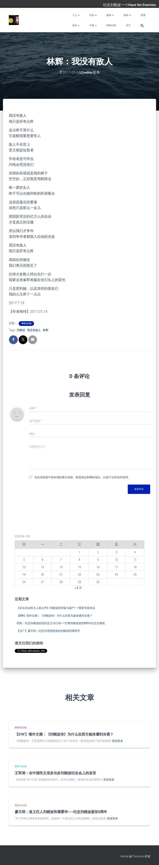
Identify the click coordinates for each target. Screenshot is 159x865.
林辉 (45, 330)
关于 (128, 25)
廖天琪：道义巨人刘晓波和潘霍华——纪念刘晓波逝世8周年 (61, 811)
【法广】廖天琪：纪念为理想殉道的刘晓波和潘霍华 (48, 630)
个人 (76, 15)
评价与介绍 (26, 323)
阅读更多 (117, 740)
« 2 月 (78, 587)
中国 (93, 25)
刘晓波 (21, 330)
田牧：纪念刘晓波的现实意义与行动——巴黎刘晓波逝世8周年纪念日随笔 (61, 623)
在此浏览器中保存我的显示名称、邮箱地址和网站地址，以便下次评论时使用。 (82, 477)
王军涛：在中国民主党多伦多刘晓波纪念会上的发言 (55, 772)
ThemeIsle (138, 856)
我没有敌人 (34, 330)
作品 (93, 15)
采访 (76, 25)
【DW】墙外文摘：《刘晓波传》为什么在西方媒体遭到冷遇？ (54, 615)
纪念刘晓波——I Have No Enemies (129, 5)
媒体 (110, 15)
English (111, 25)
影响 (127, 15)
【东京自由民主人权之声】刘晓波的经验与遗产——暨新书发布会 (56, 608)
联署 (143, 15)
